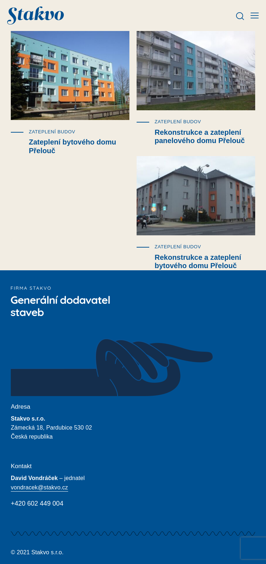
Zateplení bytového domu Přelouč (72, 146)
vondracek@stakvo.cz (39, 487)
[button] (255, 15)
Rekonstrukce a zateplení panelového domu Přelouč (200, 136)
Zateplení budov (52, 131)
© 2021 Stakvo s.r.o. (37, 552)
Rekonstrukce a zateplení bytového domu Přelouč (198, 261)
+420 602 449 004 (37, 503)
